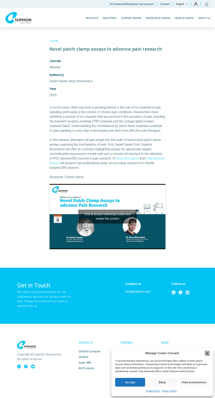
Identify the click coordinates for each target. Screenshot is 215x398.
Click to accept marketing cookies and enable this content (107, 216)
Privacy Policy (169, 391)
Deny (162, 382)
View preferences (194, 382)
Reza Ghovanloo (127, 158)
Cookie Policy (153, 391)
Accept (130, 382)
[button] (207, 353)
